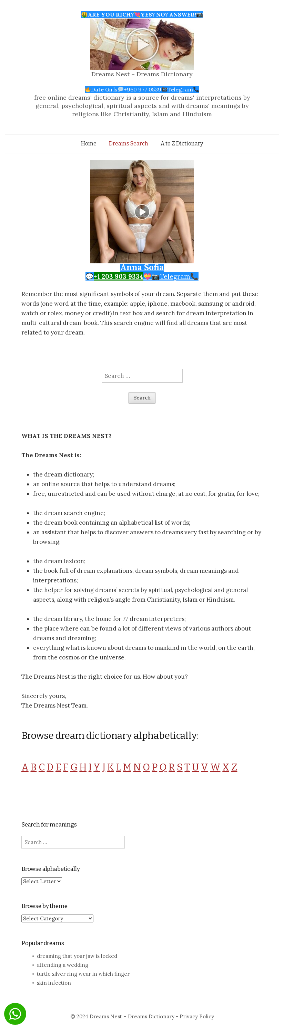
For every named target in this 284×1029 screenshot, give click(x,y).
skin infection (54, 982)
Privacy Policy (197, 1016)
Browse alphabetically (50, 869)
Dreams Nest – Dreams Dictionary (142, 74)
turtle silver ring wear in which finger (83, 974)
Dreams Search (128, 143)
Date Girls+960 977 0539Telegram (142, 89)
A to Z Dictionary (182, 143)
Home (89, 143)
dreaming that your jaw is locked (77, 956)
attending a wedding (62, 965)
